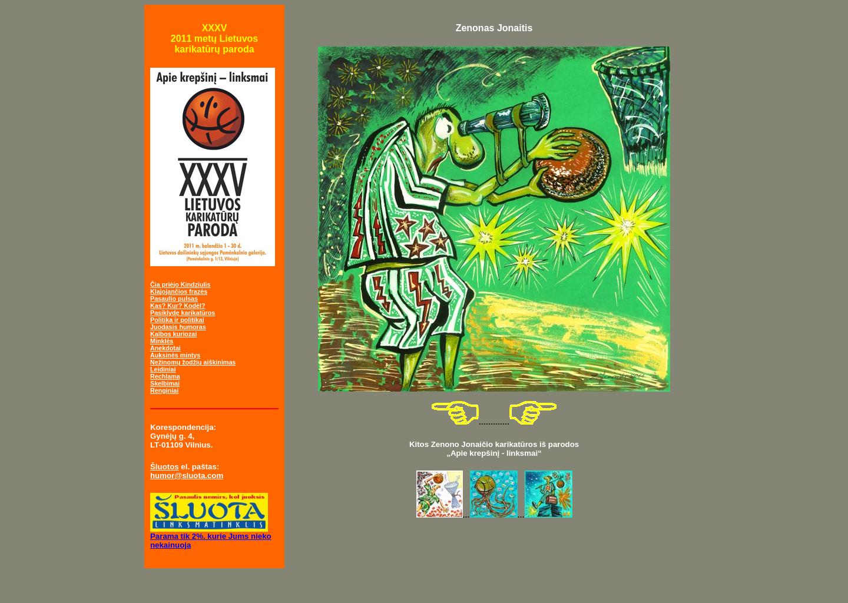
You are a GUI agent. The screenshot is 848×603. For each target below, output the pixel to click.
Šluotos (164, 466)
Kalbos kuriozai (173, 333)
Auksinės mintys (175, 355)
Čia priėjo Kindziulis (180, 284)
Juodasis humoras (178, 326)
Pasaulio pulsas (174, 298)
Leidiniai (162, 369)
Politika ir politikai (177, 319)
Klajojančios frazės (178, 291)
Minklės (161, 340)
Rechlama (165, 376)
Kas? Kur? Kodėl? (178, 305)
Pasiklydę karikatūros (182, 312)
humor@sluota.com (186, 475)
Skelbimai (165, 383)
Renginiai (164, 390)
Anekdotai (165, 348)
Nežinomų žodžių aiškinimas (193, 362)
